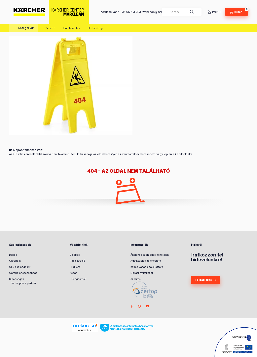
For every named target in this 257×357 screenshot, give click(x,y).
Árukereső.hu (84, 330)
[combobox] (182, 12)
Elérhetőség (95, 28)
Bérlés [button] (49, 28)
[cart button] (236, 12)
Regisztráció (77, 260)
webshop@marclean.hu (157, 12)
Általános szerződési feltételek (149, 254)
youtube (148, 306)
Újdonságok (16, 279)
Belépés (75, 254)
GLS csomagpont (19, 266)
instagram (140, 306)
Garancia (15, 260)
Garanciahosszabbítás (23, 272)
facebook (132, 306)
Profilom (75, 266)
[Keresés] (192, 12)
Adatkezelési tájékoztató (145, 260)
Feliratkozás (203, 279)
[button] (23, 28)
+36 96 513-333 (130, 12)
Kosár (73, 272)
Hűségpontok (78, 279)
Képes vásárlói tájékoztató (146, 266)
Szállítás (135, 279)
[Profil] (214, 12)
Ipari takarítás (71, 28)
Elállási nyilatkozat (141, 272)
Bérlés (13, 254)
